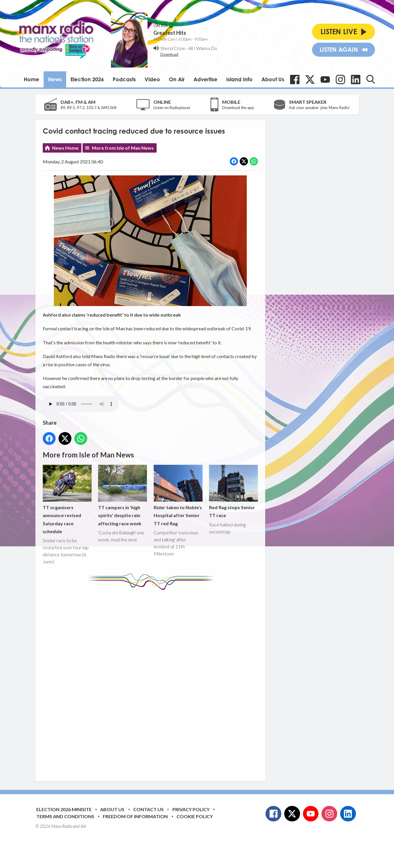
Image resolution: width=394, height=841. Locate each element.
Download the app (238, 107)
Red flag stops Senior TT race (233, 491)
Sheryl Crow (172, 48)
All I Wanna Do (202, 48)
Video (152, 79)
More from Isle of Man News (123, 148)
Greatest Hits (169, 33)
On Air (177, 79)
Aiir (83, 826)
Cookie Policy (195, 816)
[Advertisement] (152, 681)
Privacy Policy (191, 809)
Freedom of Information (135, 816)
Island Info (239, 79)
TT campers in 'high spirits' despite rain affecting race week (122, 495)
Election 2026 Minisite (64, 809)
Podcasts (124, 79)
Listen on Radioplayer (171, 107)
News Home (65, 148)
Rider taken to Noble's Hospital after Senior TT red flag (177, 495)
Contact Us (148, 809)
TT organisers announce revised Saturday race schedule (67, 499)
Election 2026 (87, 79)
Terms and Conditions (65, 816)
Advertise (205, 79)
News (55, 79)
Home (31, 79)
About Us (272, 79)
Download (169, 54)
